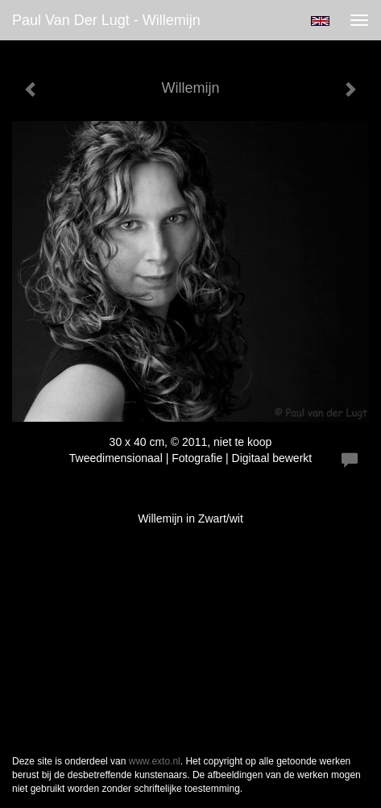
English (320, 21)
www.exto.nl (154, 761)
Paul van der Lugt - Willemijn (106, 20)
